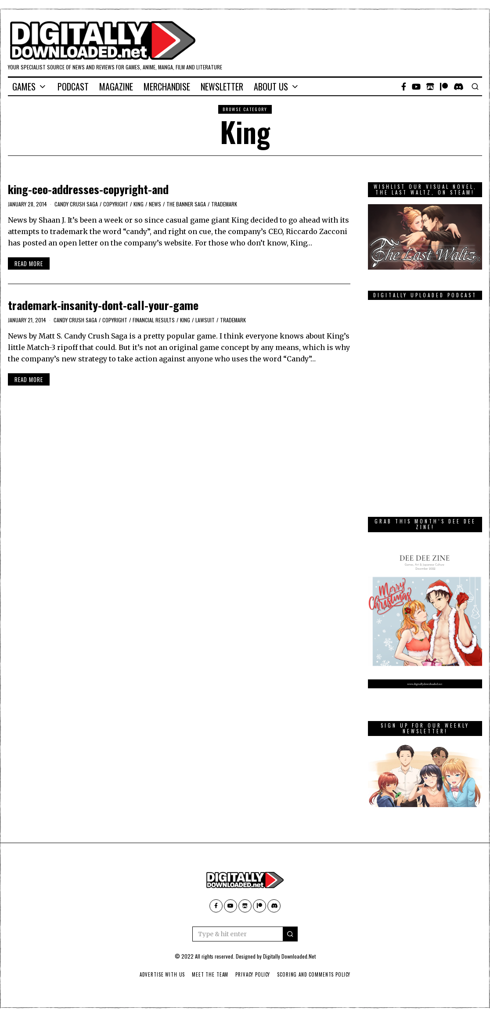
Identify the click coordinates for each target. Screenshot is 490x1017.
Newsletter (222, 86)
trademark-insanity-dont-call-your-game (103, 305)
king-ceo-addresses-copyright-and (88, 189)
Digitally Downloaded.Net (289, 956)
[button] (290, 934)
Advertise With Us (160, 974)
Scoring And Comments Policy (315, 974)
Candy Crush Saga (76, 204)
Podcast (73, 86)
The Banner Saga (186, 204)
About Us (271, 86)
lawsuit (205, 320)
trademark (224, 204)
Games (24, 86)
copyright (115, 204)
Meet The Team (209, 974)
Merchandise (167, 86)
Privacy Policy (253, 974)
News (155, 204)
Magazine (116, 86)
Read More (28, 263)
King (138, 204)
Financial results (154, 320)
